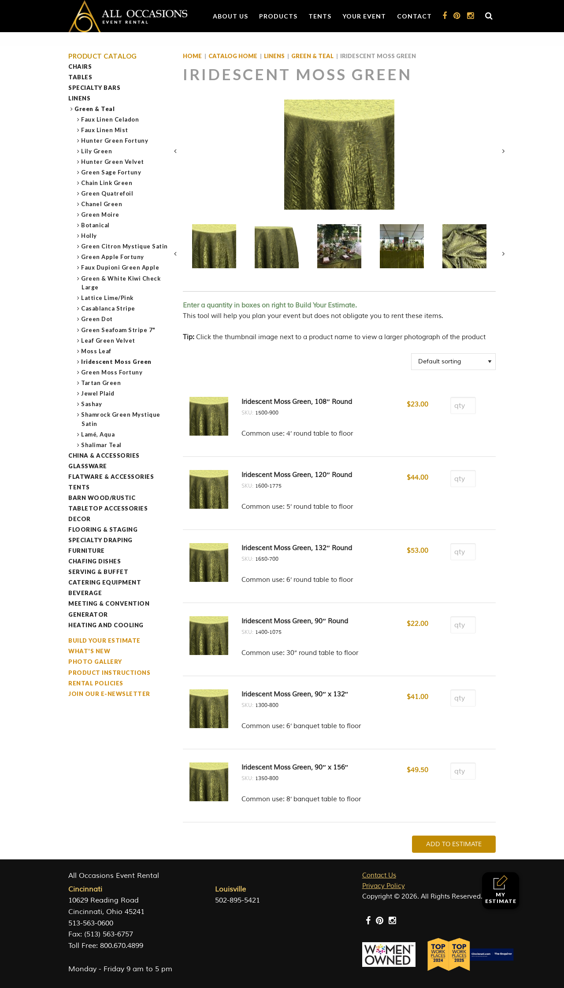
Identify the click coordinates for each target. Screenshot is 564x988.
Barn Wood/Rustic (101, 497)
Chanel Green (102, 203)
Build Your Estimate (104, 640)
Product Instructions (109, 672)
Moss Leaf (96, 351)
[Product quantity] (463, 405)
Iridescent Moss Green (117, 361)
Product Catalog (102, 56)
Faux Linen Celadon (110, 119)
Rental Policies (95, 683)
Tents (319, 16)
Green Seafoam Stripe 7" (119, 329)
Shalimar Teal (102, 444)
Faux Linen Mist (105, 129)
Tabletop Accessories (108, 508)
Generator (88, 614)
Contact (414, 16)
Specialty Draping (100, 540)
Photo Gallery (95, 661)
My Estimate (500, 889)
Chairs (80, 66)
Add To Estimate (454, 844)
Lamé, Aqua (98, 434)
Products (278, 16)
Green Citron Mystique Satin (125, 246)
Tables (80, 77)
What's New (89, 651)
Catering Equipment (104, 582)
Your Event (364, 16)
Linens (79, 98)
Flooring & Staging (102, 529)
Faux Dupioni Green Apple (120, 267)
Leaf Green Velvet (108, 340)
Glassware (87, 466)
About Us (230, 16)
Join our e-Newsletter (109, 693)
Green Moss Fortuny (112, 372)
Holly (89, 235)
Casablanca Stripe (108, 308)
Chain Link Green (107, 182)
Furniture (86, 550)
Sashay (92, 403)
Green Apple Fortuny (113, 256)
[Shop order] (453, 361)
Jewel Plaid (98, 393)
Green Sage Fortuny (111, 172)
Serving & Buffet (98, 571)
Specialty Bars (94, 87)
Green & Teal (95, 108)
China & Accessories (104, 455)
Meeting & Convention (108, 603)
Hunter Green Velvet (113, 161)
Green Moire (100, 214)
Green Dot (97, 318)
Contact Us (379, 875)
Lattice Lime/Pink (108, 297)
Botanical (96, 225)
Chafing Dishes (94, 561)
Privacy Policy (383, 886)
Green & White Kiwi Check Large (121, 283)
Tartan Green (101, 382)
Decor (79, 518)
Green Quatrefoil (107, 193)
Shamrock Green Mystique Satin (121, 419)
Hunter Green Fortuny (115, 140)
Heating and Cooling (106, 625)
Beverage (85, 592)
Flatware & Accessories (111, 476)
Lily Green (97, 151)
